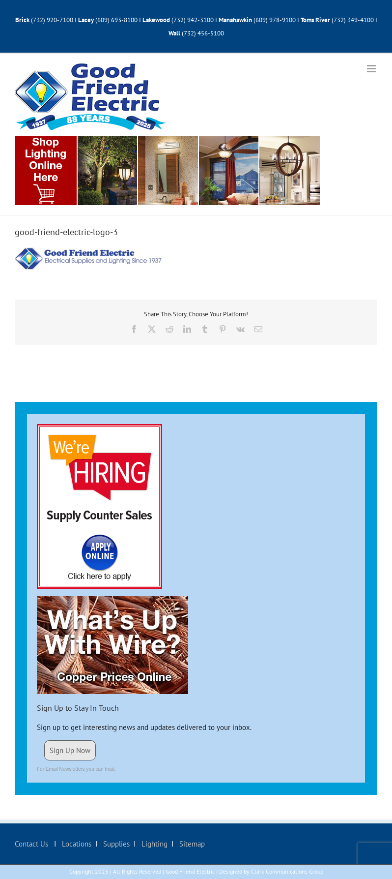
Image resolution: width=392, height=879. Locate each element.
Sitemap (191, 844)
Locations (75, 844)
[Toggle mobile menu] (372, 68)
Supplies (115, 844)
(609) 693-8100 (116, 20)
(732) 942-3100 (192, 20)
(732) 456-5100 (203, 33)
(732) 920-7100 (52, 20)
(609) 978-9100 (274, 20)
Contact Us (32, 844)
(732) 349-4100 (353, 20)
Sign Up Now (70, 750)
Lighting (154, 844)
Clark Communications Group (287, 871)
